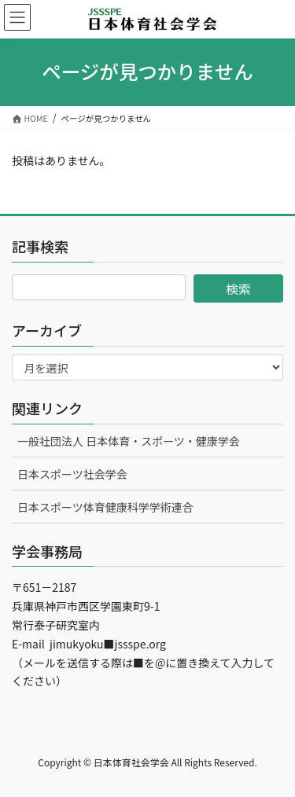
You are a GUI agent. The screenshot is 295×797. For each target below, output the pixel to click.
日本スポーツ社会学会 (72, 474)
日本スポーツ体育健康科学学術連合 (105, 507)
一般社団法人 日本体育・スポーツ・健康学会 (128, 441)
